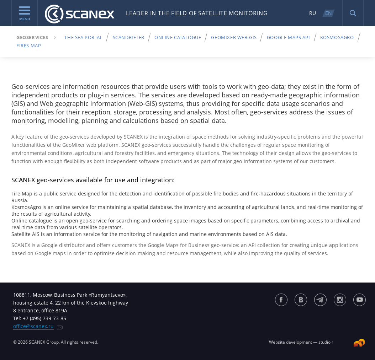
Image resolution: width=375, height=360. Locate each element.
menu (24, 13)
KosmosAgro (337, 37)
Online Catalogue (177, 37)
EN (328, 13)
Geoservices (32, 37)
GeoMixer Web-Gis (234, 37)
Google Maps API (288, 37)
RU (312, 13)
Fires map (28, 45)
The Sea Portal (83, 37)
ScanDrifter (128, 37)
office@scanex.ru (33, 326)
